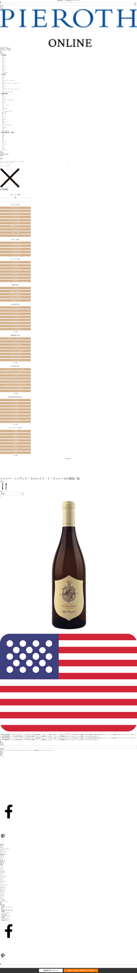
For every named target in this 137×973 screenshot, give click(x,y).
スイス (15, 418)
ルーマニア (2, 888)
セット (15, 235)
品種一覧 (2, 863)
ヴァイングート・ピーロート (15, 369)
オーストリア (3, 877)
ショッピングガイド (5, 912)
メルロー (15, 341)
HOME (1, 155)
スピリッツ (15, 232)
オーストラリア (15, 329)
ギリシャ (2, 897)
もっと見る (15, 331)
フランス (15, 307)
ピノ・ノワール (15, 344)
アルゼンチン (15, 320)
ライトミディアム (15, 245)
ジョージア (2, 894)
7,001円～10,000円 (15, 294)
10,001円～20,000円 (15, 297)
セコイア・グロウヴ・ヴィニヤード (15, 384)
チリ (15, 400)
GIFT (1, 151)
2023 (15, 434)
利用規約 (3, 911)
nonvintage (15, 440)
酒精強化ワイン (15, 226)
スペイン (15, 415)
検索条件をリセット (51, 970)
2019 (15, 452)
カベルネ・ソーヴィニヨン (15, 338)
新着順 (2, 493)
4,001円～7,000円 (15, 291)
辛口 (15, 262)
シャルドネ (15, 347)
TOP (1, 51)
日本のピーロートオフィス (7, 907)
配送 (2, 908)
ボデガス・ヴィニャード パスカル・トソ (15, 372)
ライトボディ (15, 242)
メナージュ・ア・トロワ (15, 391)
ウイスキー (15, 229)
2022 (15, 443)
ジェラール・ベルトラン (15, 381)
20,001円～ (15, 300)
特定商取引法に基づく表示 (7, 910)
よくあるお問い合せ (5, 915)
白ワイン (15, 211)
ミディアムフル (15, 252)
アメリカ (15, 316)
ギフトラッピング (4, 901)
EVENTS (2, 152)
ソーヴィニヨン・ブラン (15, 350)
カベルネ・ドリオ (15, 354)
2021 (15, 446)
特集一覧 (2, 904)
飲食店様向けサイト (5, 920)
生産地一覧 (2, 860)
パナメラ (15, 375)
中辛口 (15, 265)
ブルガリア (2, 891)
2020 (15, 449)
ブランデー (15, 223)
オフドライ (15, 268)
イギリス (2, 893)
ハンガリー (2, 885)
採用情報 (3, 917)
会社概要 (3, 905)
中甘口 (15, 274)
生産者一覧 (2, 861)
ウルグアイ (15, 323)
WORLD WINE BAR (4, 154)
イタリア (15, 313)
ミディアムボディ (15, 249)
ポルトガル (2, 887)
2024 (15, 431)
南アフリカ (2, 890)
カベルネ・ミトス (15, 357)
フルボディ (15, 255)
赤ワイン (15, 207)
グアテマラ (2, 895)
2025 (15, 437)
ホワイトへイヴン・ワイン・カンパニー (15, 378)
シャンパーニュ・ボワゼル (15, 387)
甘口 (15, 277)
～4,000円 (15, 288)
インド (15, 326)
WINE (1, 53)
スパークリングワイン (15, 214)
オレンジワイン (15, 220)
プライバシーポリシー (6, 918)
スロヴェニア (3, 881)
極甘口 (15, 280)
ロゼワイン (15, 217)
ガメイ (15, 360)
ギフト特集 (2, 900)
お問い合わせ (4, 914)
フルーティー (15, 271)
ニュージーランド (15, 421)
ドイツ (15, 310)
